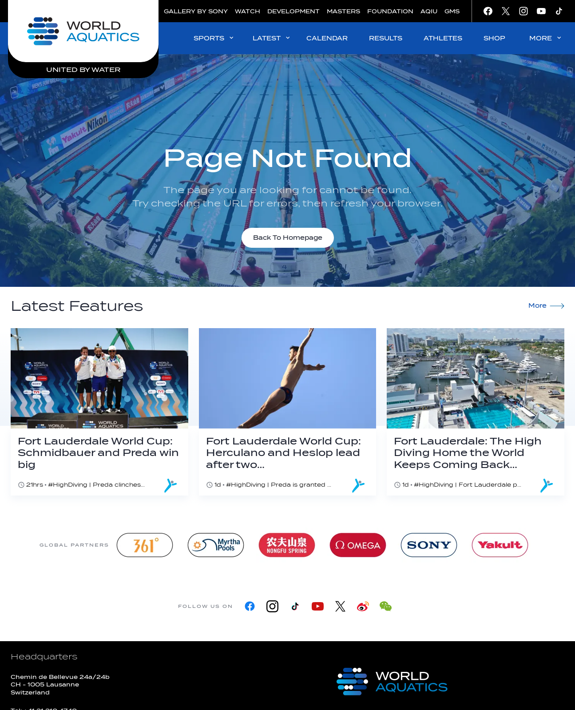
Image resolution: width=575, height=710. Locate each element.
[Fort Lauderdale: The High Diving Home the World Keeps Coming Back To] (475, 412)
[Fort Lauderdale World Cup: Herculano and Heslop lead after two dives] (288, 412)
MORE (546, 38)
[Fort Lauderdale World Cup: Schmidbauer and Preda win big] (99, 412)
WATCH (247, 11)
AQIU (428, 11)
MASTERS (343, 11)
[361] (145, 545)
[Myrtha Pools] (216, 545)
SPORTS (214, 38)
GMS (452, 11)
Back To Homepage (287, 237)
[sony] (429, 545)
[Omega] (358, 545)
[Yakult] (500, 545)
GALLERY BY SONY (196, 11)
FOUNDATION (390, 11)
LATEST (272, 38)
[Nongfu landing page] (287, 545)
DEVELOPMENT (293, 11)
